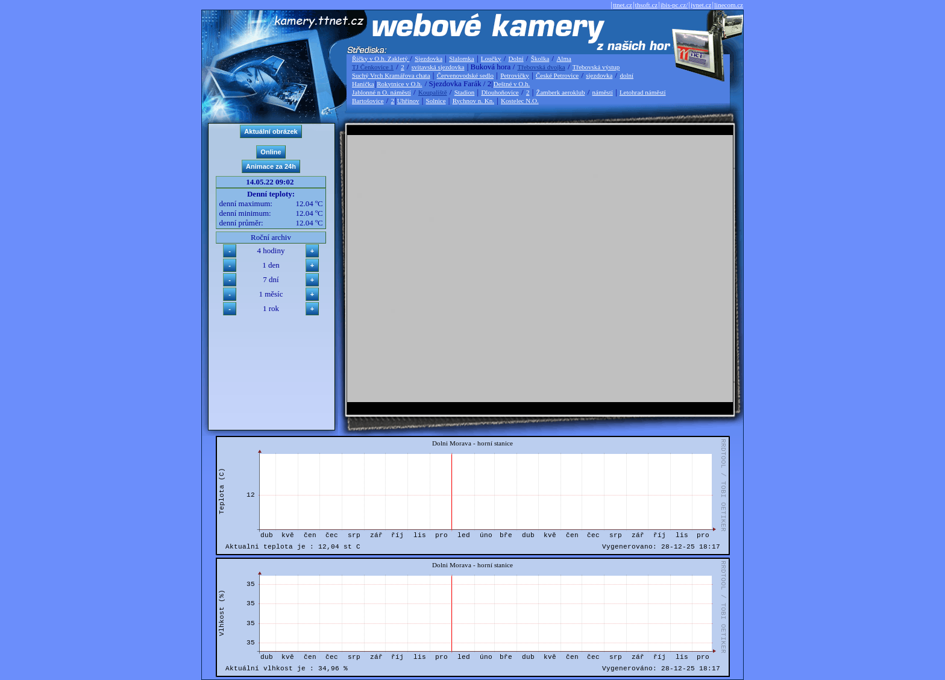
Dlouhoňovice (499, 92)
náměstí (602, 92)
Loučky (491, 58)
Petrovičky (514, 75)
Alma (563, 58)
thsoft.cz (646, 4)
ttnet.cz (622, 4)
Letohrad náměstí (643, 92)
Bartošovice (368, 100)
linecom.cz (728, 4)
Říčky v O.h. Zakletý (380, 58)
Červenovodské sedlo (465, 75)
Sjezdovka (428, 58)
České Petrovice (557, 75)
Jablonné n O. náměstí (381, 92)
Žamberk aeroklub (560, 92)
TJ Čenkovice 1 (373, 67)
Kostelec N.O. (520, 100)
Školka (540, 58)
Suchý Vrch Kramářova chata (391, 75)
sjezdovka (599, 75)
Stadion (464, 92)
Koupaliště (432, 92)
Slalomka (461, 58)
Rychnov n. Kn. (473, 100)
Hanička (363, 83)
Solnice (436, 100)
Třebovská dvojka (541, 67)
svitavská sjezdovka (438, 67)
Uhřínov (408, 100)
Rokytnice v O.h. (399, 83)
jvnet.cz (701, 4)
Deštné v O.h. (512, 83)
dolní (626, 75)
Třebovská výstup (596, 67)
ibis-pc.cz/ (674, 4)
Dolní (516, 58)
